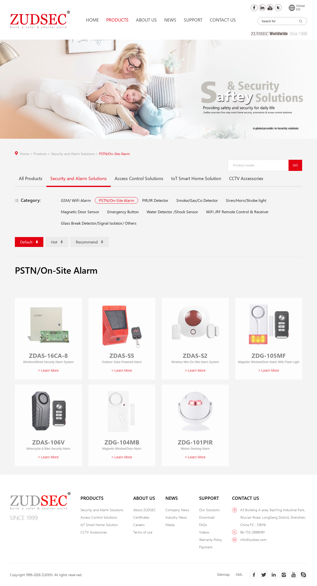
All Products (30, 178)
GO (295, 165)
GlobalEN (297, 7)
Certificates (141, 517)
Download (206, 517)
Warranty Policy (210, 539)
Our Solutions (209, 509)
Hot (57, 241)
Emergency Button (123, 211)
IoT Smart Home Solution (196, 178)
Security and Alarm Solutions (75, 153)
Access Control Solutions (139, 178)
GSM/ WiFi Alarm (76, 200)
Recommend (89, 241)
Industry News (176, 517)
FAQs (203, 524)
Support (193, 20)
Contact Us (223, 20)
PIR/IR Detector (155, 200)
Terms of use (142, 532)
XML (239, 575)
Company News (177, 509)
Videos (204, 532)
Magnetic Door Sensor (80, 211)
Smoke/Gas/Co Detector (197, 200)
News (170, 20)
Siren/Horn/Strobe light (246, 200)
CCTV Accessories (246, 178)
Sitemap (223, 575)
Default (29, 241)
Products (117, 20)
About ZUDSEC (144, 509)
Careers (139, 524)
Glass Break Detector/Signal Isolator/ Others (98, 223)
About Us (146, 20)
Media (170, 524)
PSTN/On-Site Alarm (114, 153)
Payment (205, 547)
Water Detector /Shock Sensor (172, 211)
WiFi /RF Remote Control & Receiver (237, 211)
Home (92, 20)
